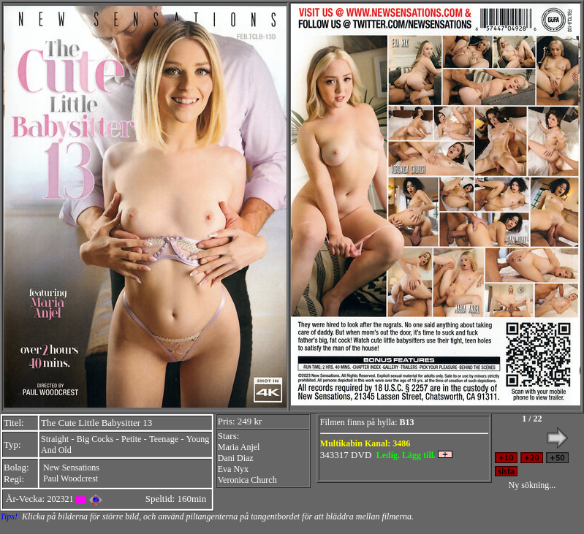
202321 (60, 499)
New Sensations (71, 467)
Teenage (163, 439)
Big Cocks (95, 439)
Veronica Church (247, 480)
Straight (55, 439)
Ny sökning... (532, 485)
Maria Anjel (239, 447)
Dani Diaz (236, 458)
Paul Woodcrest (70, 478)
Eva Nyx (233, 469)
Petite (131, 439)
